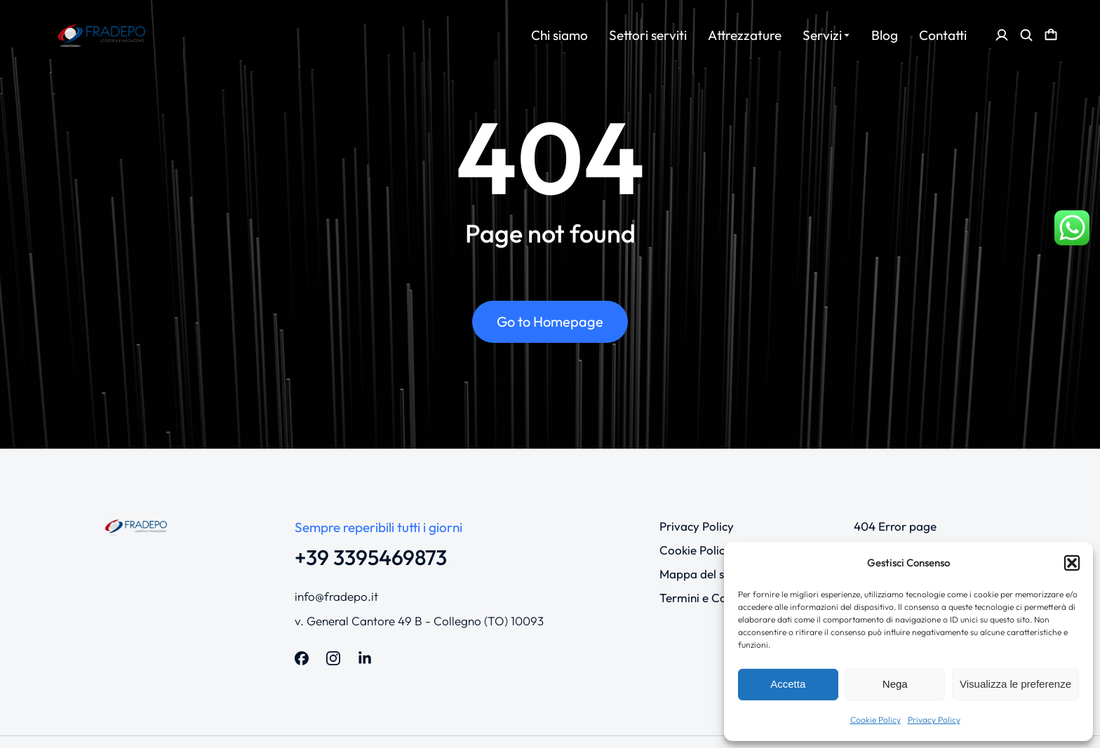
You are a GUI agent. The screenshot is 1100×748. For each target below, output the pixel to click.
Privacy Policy (934, 719)
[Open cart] (1051, 35)
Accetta (787, 684)
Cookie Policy (875, 719)
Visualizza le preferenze (1015, 684)
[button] (1072, 563)
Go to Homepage (550, 321)
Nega (895, 684)
